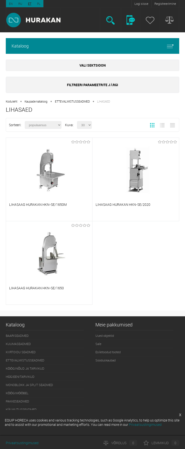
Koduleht (11, 101)
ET (29, 4)
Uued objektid (104, 335)
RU (20, 4)
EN (11, 4)
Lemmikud (161, 443)
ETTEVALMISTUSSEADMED (72, 101)
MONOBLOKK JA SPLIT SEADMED (29, 385)
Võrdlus (120, 443)
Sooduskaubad (105, 360)
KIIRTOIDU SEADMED (21, 352)
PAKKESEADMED (17, 401)
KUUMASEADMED (18, 344)
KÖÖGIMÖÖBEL (17, 393)
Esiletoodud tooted (108, 352)
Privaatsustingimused (22, 443)
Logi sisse (141, 3)
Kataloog (92, 46)
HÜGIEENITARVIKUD (20, 376)
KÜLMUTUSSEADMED (21, 409)
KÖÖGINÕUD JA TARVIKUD (25, 368)
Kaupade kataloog (36, 101)
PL (38, 4)
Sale (98, 344)
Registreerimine (165, 3)
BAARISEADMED (17, 335)
